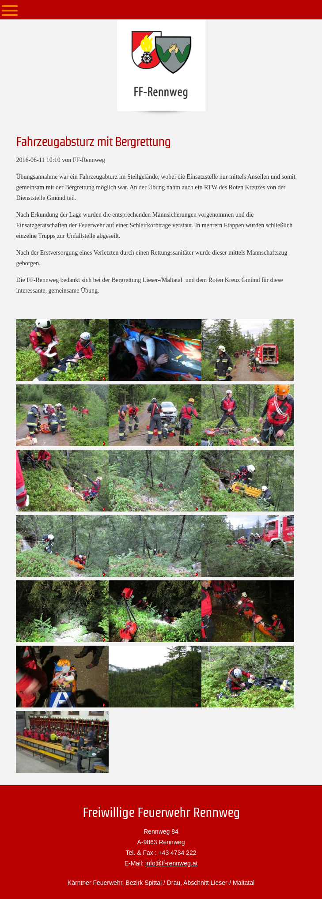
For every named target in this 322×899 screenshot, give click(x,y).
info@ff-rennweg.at (171, 863)
